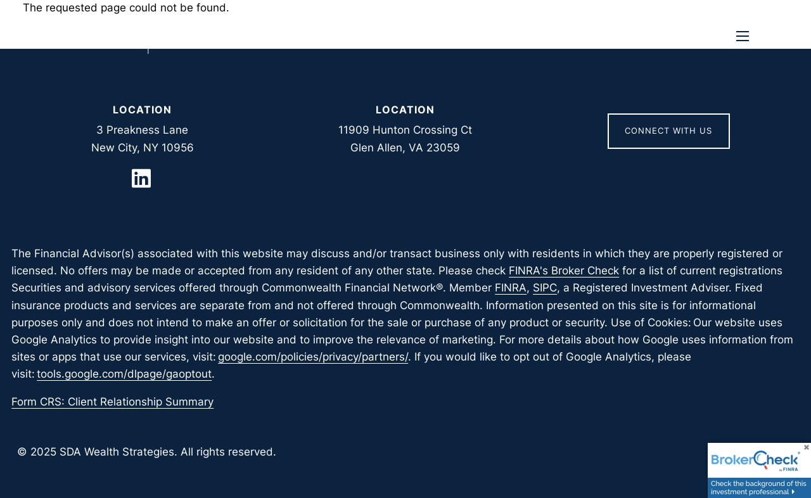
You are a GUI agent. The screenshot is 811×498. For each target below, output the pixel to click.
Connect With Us (668, 130)
